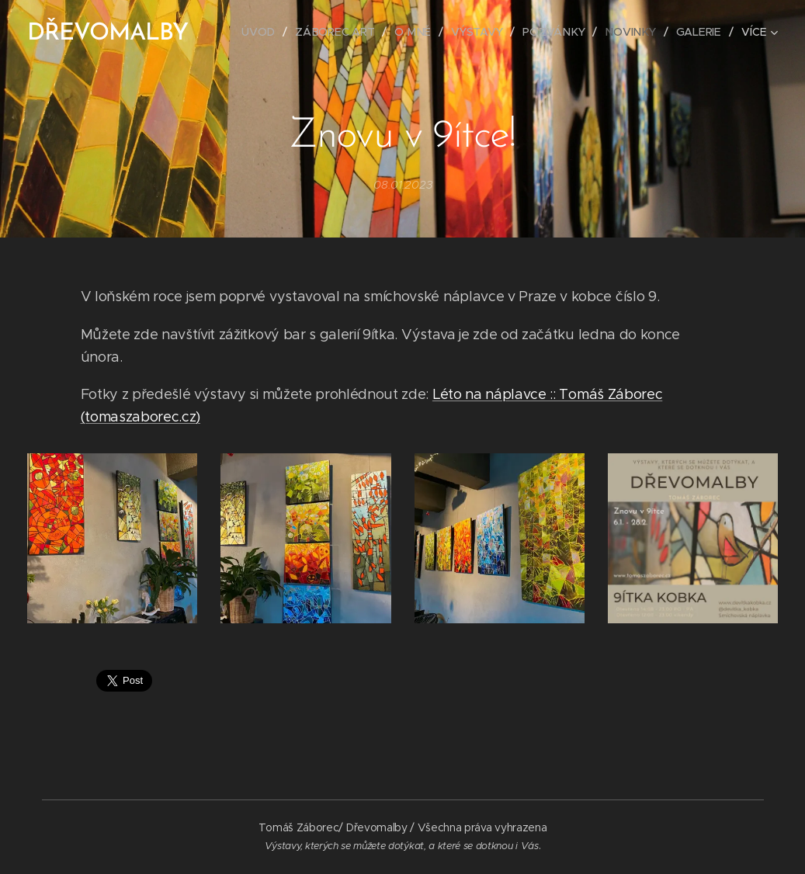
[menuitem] (264, 31)
